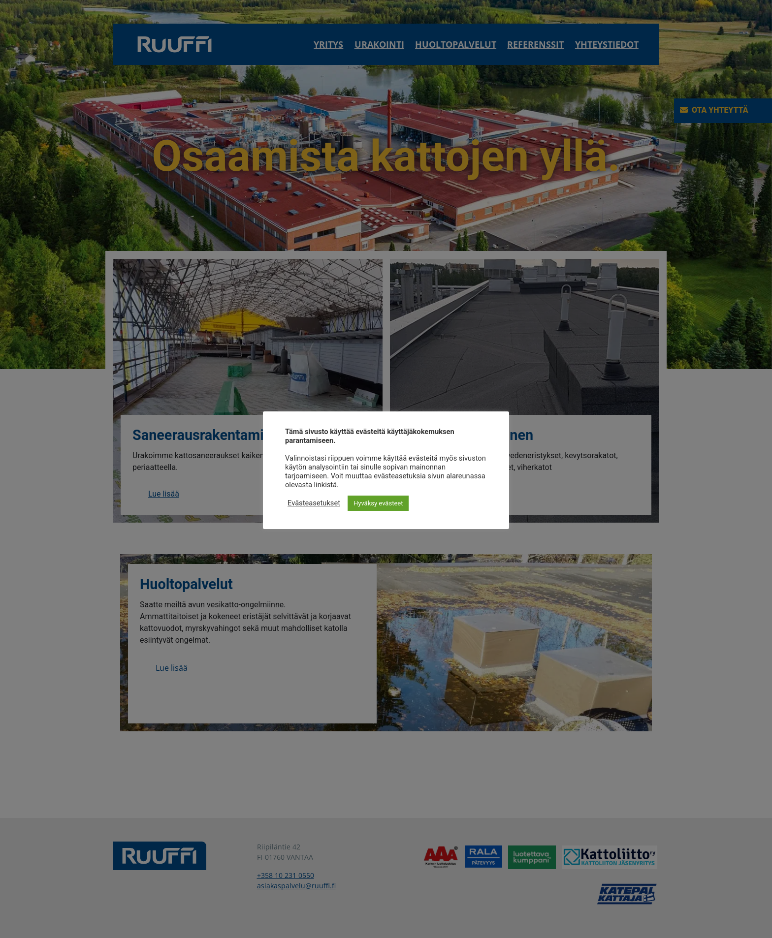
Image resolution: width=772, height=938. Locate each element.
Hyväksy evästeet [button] (378, 503)
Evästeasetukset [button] (314, 503)
